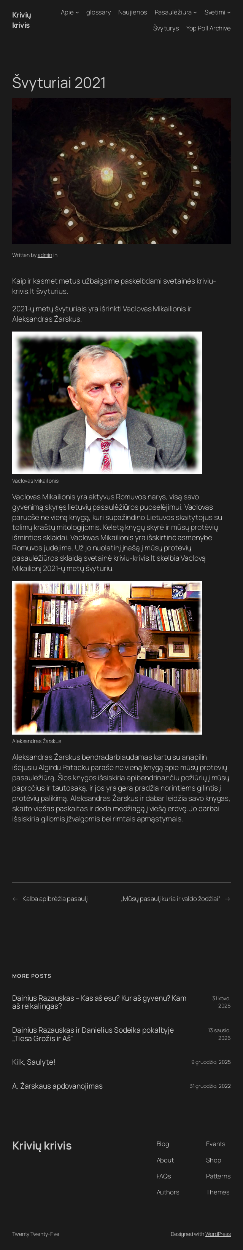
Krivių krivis (21, 20)
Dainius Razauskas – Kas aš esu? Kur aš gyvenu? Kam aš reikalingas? (99, 1002)
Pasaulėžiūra (173, 12)
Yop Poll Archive (208, 28)
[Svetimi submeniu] (229, 12)
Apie (67, 12)
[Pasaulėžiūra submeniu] (195, 12)
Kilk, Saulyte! (34, 1062)
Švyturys (166, 28)
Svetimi (215, 12)
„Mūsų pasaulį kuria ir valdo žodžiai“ (171, 898)
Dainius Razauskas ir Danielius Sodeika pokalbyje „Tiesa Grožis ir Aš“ (93, 1034)
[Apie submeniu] (77, 12)
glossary (98, 12)
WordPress (218, 1233)
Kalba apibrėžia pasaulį (55, 898)
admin (45, 254)
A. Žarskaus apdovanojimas (57, 1086)
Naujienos (132, 12)
